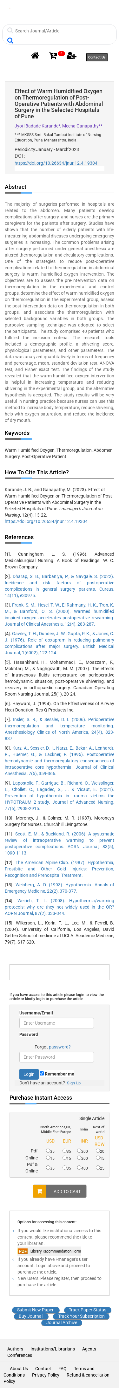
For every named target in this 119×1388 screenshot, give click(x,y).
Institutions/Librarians (52, 1348)
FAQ (62, 1368)
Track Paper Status (87, 1309)
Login (29, 1074)
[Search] (60, 30)
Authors (15, 1348)
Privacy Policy (45, 1375)
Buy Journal (31, 1316)
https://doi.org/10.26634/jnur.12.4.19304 (56, 163)
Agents (89, 1348)
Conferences (19, 1355)
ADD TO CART (57, 1191)
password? (60, 1046)
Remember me (57, 1073)
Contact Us (97, 57)
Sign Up (74, 1083)
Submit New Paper (35, 1309)
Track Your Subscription (81, 1316)
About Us (19, 1368)
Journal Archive (61, 1322)
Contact (43, 1368)
